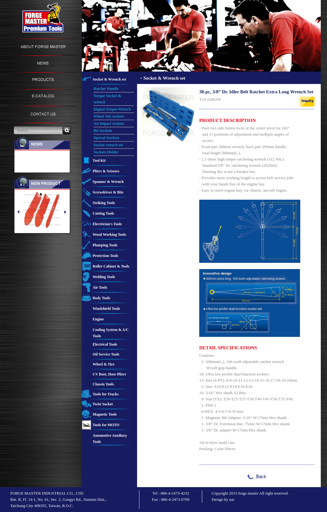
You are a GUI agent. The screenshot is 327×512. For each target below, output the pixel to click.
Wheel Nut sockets (109, 116)
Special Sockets (106, 137)
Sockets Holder (106, 152)
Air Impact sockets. (109, 123)
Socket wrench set (108, 144)
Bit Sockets (103, 130)
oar (231, 499)
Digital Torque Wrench (112, 109)
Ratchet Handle (106, 88)
